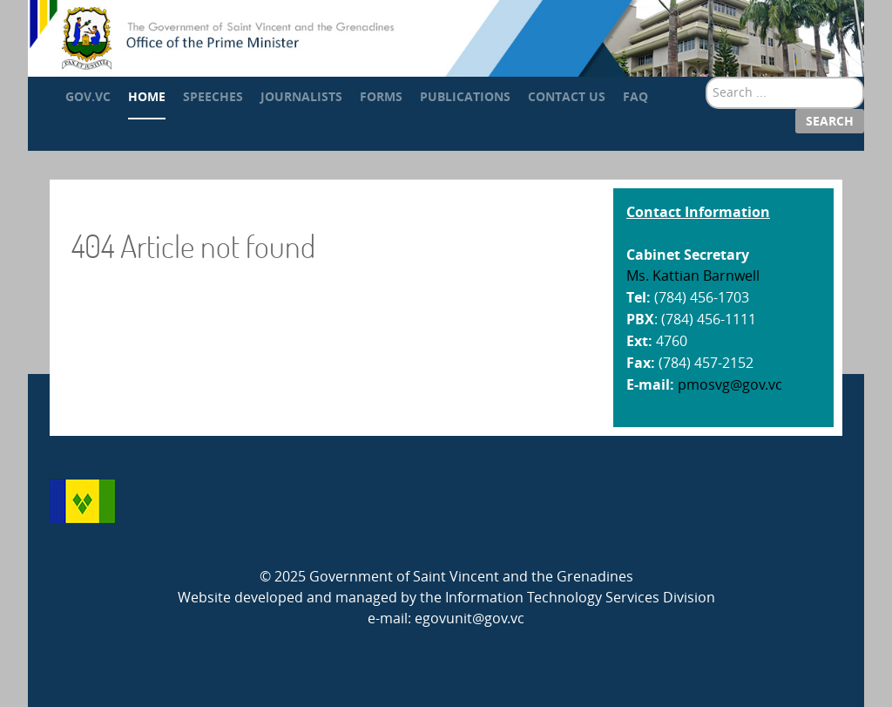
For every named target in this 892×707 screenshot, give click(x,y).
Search (830, 120)
